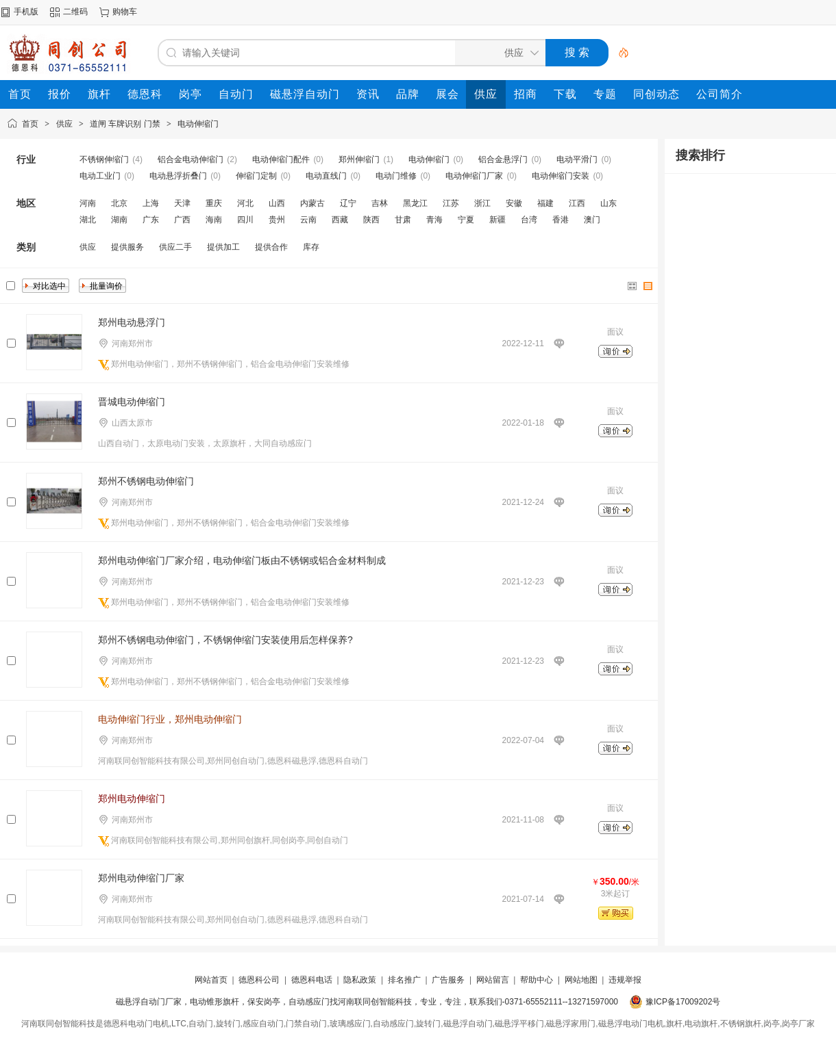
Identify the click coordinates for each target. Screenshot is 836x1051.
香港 (560, 219)
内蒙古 (312, 203)
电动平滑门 (577, 159)
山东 (608, 203)
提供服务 (127, 247)
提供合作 (271, 247)
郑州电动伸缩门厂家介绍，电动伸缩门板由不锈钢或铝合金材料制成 (242, 560)
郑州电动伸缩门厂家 (141, 877)
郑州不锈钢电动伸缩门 (146, 481)
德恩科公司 (259, 980)
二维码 (75, 11)
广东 (151, 219)
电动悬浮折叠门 (178, 176)
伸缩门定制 (256, 176)
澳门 (592, 219)
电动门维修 (396, 176)
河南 (87, 203)
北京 (119, 203)
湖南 (119, 219)
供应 (64, 124)
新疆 (497, 219)
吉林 (379, 203)
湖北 (87, 219)
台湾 (529, 219)
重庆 (214, 203)
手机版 (26, 11)
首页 (30, 124)
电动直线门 (326, 176)
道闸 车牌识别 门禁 (125, 124)
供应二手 (175, 247)
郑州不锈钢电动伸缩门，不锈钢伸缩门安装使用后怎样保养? (225, 639)
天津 (182, 203)
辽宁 (348, 203)
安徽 (514, 203)
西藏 (340, 219)
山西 (277, 203)
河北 (245, 203)
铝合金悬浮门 (503, 159)
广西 (182, 219)
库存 (311, 247)
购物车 (124, 11)
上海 (151, 203)
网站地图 (581, 980)
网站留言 (492, 980)
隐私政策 (359, 980)
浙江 (482, 203)
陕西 (371, 219)
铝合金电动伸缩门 (190, 159)
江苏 (451, 203)
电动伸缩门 (198, 124)
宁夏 (466, 219)
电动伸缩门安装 (560, 176)
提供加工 (223, 247)
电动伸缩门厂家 (474, 176)
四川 (245, 219)
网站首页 (211, 980)
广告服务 (448, 980)
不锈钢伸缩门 (104, 159)
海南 (214, 219)
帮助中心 (536, 980)
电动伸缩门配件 (281, 159)
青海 (434, 219)
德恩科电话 (311, 980)
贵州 (277, 219)
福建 (545, 203)
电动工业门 (100, 176)
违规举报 (624, 980)
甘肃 (403, 219)
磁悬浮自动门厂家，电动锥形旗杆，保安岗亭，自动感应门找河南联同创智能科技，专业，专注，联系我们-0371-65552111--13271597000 (367, 1002)
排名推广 (404, 980)
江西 (577, 203)
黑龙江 (415, 203)
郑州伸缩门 (359, 159)
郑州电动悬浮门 (131, 322)
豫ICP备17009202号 (683, 1002)
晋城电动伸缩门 (131, 401)
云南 (308, 219)
